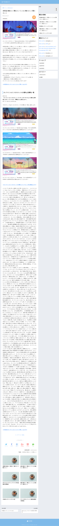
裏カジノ (29, 452)
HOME (29, 521)
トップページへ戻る (19, 435)
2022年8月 (41, 63)
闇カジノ (35, 452)
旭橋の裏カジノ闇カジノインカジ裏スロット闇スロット (48, 29)
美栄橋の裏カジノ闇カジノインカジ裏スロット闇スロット (48, 18)
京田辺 (24, 452)
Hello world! (41, 41)
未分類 (40, 77)
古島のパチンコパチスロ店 (45, 33)
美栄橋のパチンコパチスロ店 (46, 26)
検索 (40, 6)
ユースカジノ (5, 2)
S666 (47, 43)
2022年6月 (41, 68)
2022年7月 (41, 65)
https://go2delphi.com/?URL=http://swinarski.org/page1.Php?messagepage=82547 (47, 48)
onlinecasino (34, 450)
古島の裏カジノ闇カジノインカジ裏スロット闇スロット (48, 22)
